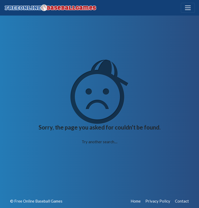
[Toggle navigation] (188, 8)
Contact (182, 201)
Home (136, 201)
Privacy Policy (157, 201)
